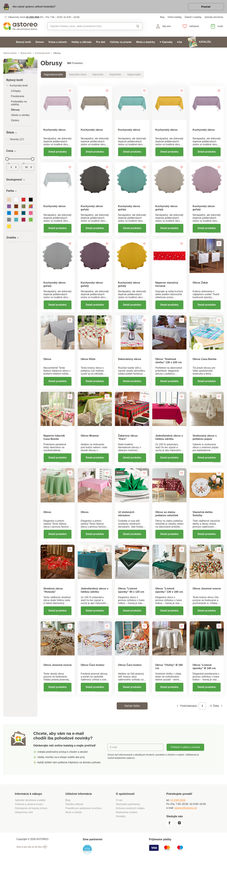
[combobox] (88, 26)
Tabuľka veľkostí (74, 821)
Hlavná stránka (10, 53)
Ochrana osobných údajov (130, 825)
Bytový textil (23, 42)
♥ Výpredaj (166, 42)
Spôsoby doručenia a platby (30, 817)
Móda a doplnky (145, 42)
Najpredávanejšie (53, 74)
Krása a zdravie (58, 42)
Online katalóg (174, 17)
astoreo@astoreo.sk (185, 825)
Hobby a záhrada (81, 42)
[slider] (7, 159)
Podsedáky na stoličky (19, 103)
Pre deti (100, 42)
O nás (119, 817)
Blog (162, 17)
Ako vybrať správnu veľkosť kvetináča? (34, 6)
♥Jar (179, 42)
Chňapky (16, 91)
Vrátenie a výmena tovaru (29, 821)
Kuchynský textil (42, 53)
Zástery (15, 120)
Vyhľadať (137, 26)
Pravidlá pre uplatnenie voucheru (83, 825)
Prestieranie (17, 96)
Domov (40, 42)
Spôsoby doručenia (213, 17)
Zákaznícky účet (24, 829)
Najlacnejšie (134, 74)
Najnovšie (97, 74)
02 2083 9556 (32, 17)
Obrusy (15, 109)
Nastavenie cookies (127, 829)
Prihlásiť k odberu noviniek (185, 764)
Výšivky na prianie (121, 42)
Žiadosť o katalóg (193, 17)
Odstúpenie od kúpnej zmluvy (31, 825)
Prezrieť (206, 6)
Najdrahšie (115, 74)
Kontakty (121, 833)
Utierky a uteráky (20, 115)
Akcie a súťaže (73, 829)
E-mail (113, 764)
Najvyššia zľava (77, 74)
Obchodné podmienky (128, 821)
